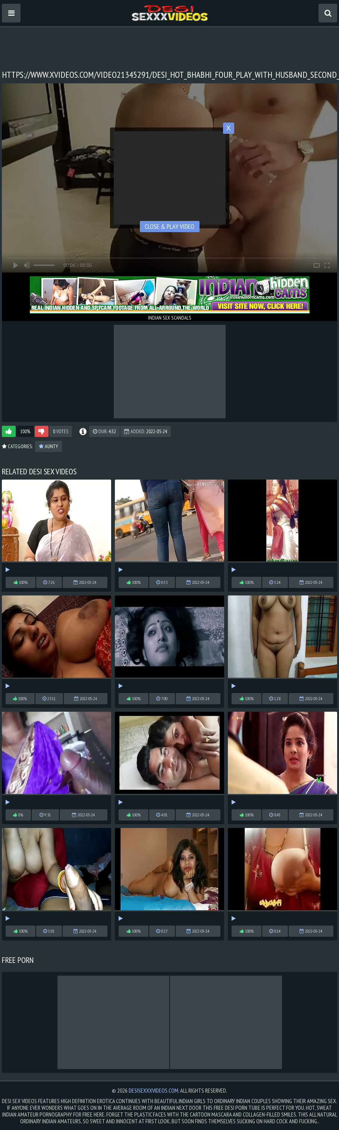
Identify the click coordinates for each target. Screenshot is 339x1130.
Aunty (48, 446)
